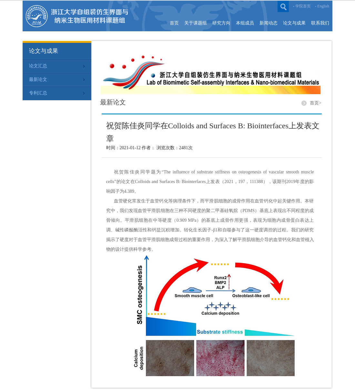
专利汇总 (38, 93)
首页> (315, 103)
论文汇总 (38, 65)
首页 (174, 23)
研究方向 (221, 23)
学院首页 (303, 6)
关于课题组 (195, 23)
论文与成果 (294, 23)
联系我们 (320, 23)
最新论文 (38, 79)
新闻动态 (268, 23)
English (323, 6)
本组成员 (245, 23)
